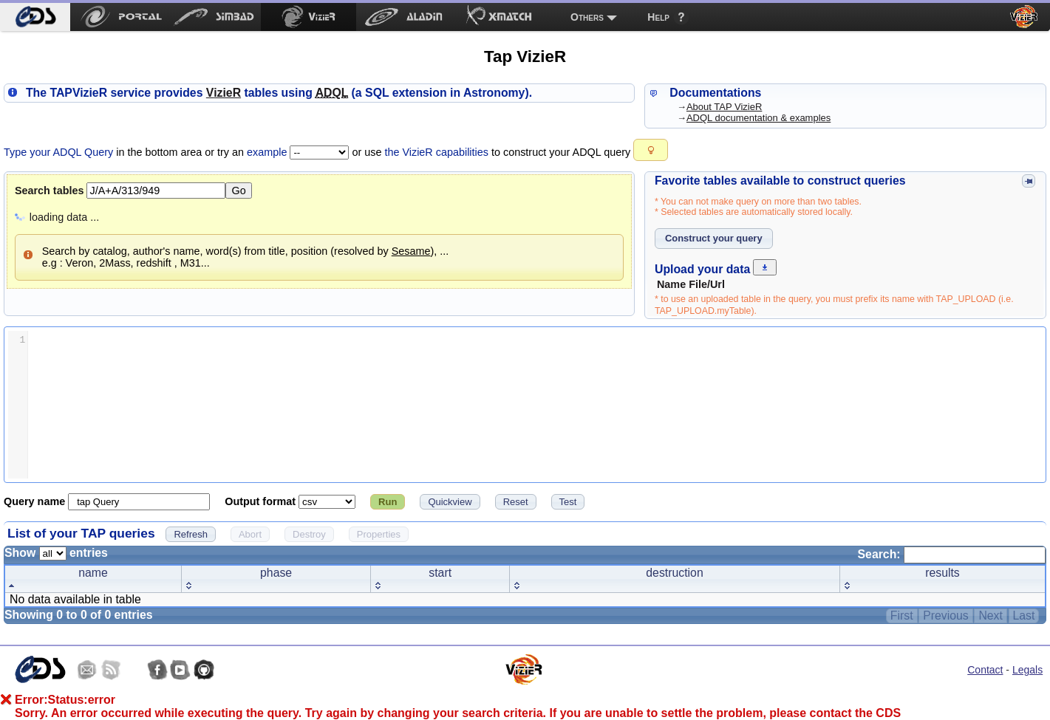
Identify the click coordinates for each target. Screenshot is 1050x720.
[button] (650, 150)
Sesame (411, 251)
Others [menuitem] (587, 17)
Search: (952, 554)
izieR (223, 92)
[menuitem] (35, 17)
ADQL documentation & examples (758, 117)
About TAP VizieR (724, 106)
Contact (985, 670)
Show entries (56, 552)
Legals (1027, 670)
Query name (36, 501)
